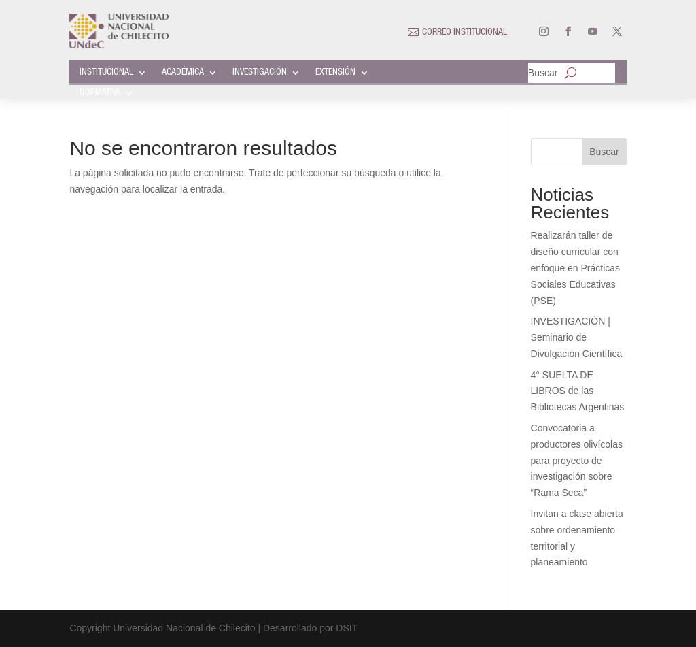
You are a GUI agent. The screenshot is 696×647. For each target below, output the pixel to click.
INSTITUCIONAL (106, 73)
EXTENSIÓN (335, 73)
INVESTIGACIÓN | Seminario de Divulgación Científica (577, 337)
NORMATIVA (100, 93)
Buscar (543, 73)
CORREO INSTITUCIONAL (464, 32)
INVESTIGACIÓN (259, 73)
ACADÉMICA (183, 73)
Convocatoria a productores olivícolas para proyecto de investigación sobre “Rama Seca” (577, 460)
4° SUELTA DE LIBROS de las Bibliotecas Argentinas (578, 391)
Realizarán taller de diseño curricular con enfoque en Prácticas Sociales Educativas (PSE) (576, 267)
